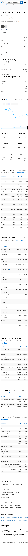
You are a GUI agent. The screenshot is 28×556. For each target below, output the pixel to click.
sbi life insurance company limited (10, 508)
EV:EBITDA (21, 100)
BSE (5, 26)
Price (7, 100)
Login (25, 2)
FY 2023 (14, 518)
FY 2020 (3, 521)
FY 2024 (9, 518)
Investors (17, 4)
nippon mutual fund (6, 502)
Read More (6, 533)
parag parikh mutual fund (8, 500)
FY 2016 (25, 521)
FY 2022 (20, 518)
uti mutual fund (5, 497)
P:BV (15, 100)
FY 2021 (26, 518)
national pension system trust (9, 492)
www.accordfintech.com (8, 541)
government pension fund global (10, 505)
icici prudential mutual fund (9, 495)
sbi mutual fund (5, 487)
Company (10, 4)
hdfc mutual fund (5, 489)
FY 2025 (3, 518)
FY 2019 (9, 521)
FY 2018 (14, 521)
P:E (11, 100)
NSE (2, 26)
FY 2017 (19, 521)
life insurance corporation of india (11, 484)
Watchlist (21, 21)
